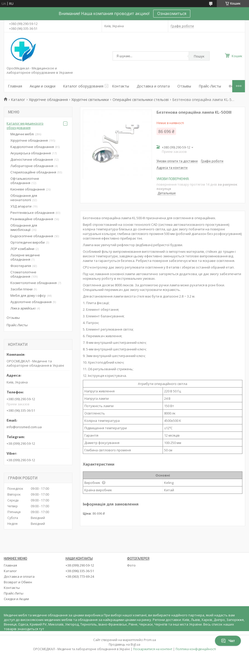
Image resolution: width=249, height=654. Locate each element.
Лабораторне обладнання (31, 166)
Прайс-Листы (210, 86)
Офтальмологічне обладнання (24, 180)
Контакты (120, 86)
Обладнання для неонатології (23, 197)
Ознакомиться (171, 13)
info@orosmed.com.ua (24, 427)
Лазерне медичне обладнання (25, 257)
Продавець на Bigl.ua (124, 644)
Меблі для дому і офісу (28, 295)
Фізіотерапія (20, 265)
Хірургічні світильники (90, 99)
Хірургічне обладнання (48, 99)
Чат (228, 640)
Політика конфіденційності (196, 649)
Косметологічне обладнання (33, 282)
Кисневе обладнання (27, 189)
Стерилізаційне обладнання (33, 172)
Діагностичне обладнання (31, 159)
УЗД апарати (21, 206)
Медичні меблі (22, 134)
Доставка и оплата (153, 86)
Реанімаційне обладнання (31, 219)
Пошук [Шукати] (199, 56)
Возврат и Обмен (18, 582)
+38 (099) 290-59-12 (80, 565)
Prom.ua (150, 640)
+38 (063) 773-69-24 (80, 576)
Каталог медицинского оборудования (25, 125)
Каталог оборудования (83, 86)
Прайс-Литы (13, 593)
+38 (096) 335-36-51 (80, 571)
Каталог (18, 99)
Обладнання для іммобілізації (23, 227)
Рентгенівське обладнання (32, 212)
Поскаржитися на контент (152, 649)
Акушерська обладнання (30, 153)
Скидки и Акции (16, 599)
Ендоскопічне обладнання (31, 236)
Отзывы (184, 86)
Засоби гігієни (21, 289)
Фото (131, 565)
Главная (15, 86)
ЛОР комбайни (22, 248)
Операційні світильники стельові (141, 99)
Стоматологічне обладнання (23, 274)
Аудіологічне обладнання (31, 302)
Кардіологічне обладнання (32, 146)
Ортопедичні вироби (27, 242)
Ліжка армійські (23, 308)
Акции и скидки (42, 86)
